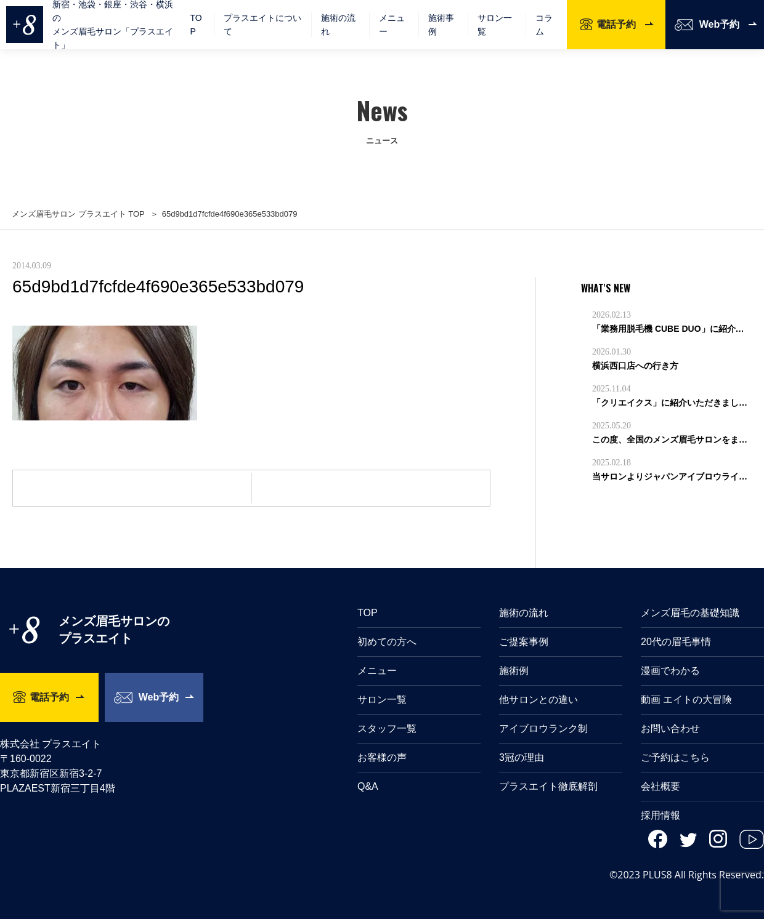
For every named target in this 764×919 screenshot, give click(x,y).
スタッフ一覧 (387, 728)
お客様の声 (382, 757)
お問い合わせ (670, 728)
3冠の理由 (521, 757)
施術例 (514, 670)
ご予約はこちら (675, 757)
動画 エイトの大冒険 (686, 699)
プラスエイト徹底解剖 (548, 786)
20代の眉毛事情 (676, 641)
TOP (195, 24)
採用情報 (660, 815)
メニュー (377, 670)
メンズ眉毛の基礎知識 (690, 613)
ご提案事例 (523, 641)
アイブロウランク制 (543, 728)
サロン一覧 (495, 24)
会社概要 (660, 786)
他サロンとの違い (538, 699)
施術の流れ (338, 24)
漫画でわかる (670, 670)
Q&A (367, 786)
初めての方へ (387, 641)
